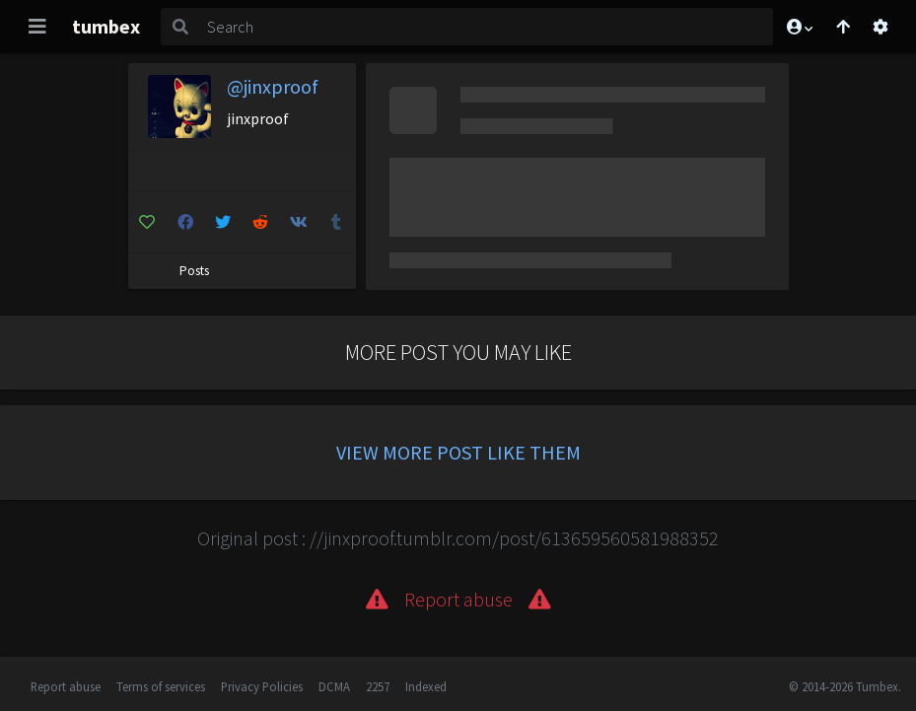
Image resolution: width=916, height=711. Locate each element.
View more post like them (458, 452)
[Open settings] (880, 26)
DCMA (334, 686)
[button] (798, 26)
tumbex (106, 26)
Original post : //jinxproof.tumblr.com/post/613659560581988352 (458, 538)
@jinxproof (272, 86)
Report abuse (66, 686)
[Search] (486, 26)
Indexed (426, 686)
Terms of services (160, 686)
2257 (377, 686)
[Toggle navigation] (37, 26)
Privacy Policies (262, 686)
